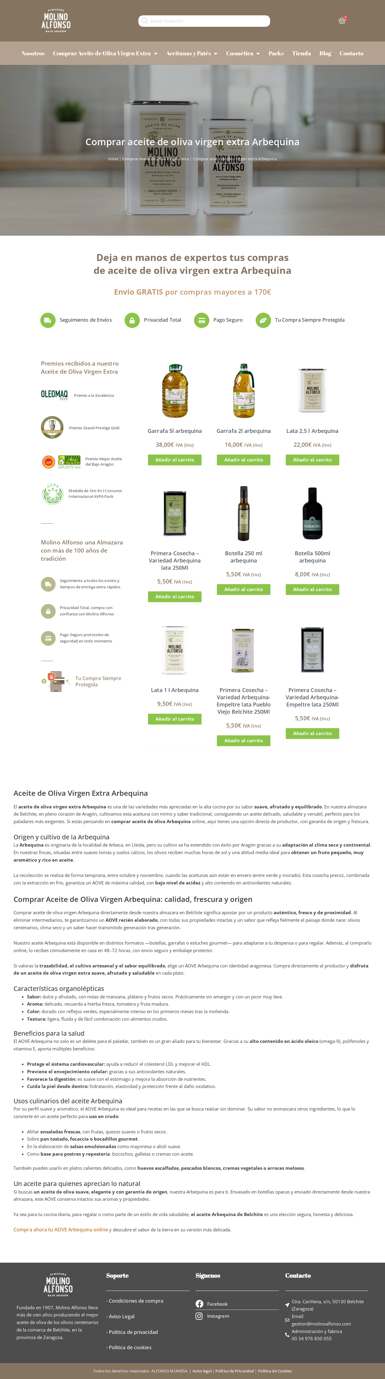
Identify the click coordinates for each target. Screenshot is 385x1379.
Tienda (301, 53)
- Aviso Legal (120, 1316)
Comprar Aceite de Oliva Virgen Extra (105, 53)
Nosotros (33, 53)
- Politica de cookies (129, 1347)
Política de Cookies (275, 1371)
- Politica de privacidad (132, 1332)
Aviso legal (201, 1371)
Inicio (113, 158)
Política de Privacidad (234, 1371)
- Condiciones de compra (134, 1301)
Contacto (351, 53)
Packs (276, 53)
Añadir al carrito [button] (175, 460)
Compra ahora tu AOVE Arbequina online (61, 1229)
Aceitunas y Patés (192, 53)
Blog (325, 53)
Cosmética (243, 53)
